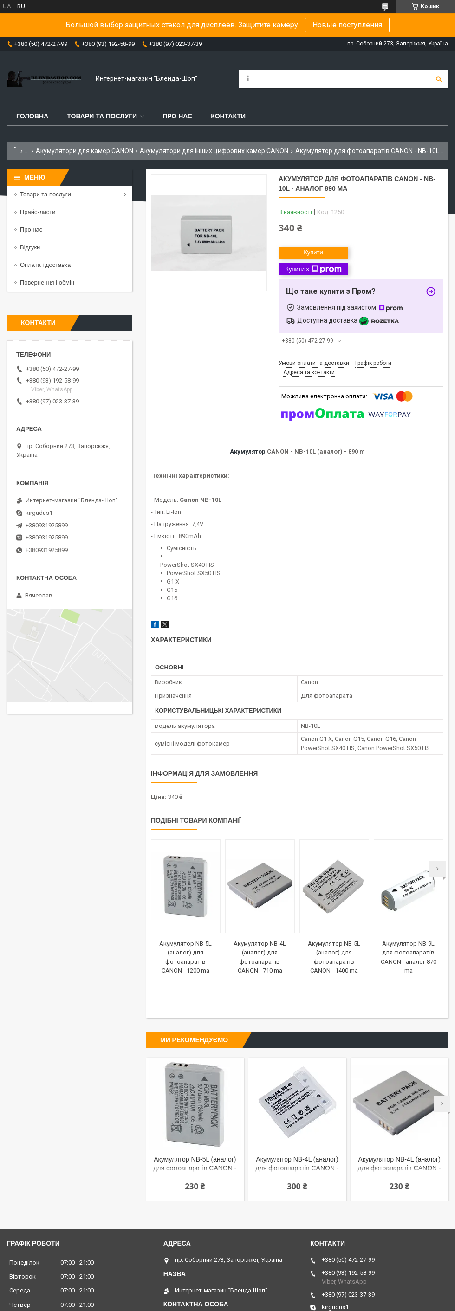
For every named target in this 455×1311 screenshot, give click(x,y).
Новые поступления (347, 24)
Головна (32, 116)
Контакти (228, 116)
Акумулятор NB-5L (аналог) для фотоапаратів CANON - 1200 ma (194, 1164)
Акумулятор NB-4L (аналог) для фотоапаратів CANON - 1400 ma (296, 1164)
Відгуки (30, 247)
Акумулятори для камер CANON (84, 151)
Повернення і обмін (47, 282)
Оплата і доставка (45, 264)
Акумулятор (248, 451)
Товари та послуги (102, 116)
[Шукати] (438, 79)
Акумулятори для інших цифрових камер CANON (214, 151)
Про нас (177, 116)
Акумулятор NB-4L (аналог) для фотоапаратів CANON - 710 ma (399, 1164)
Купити (313, 252)
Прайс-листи (37, 211)
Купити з (313, 269)
